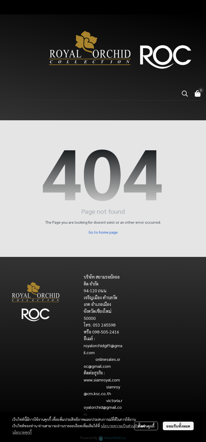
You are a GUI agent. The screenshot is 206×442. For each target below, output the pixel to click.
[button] (184, 93)
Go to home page (103, 232)
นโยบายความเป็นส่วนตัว (120, 425)
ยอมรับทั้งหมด (178, 426)
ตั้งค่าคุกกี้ (146, 426)
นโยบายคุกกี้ (22, 432)
